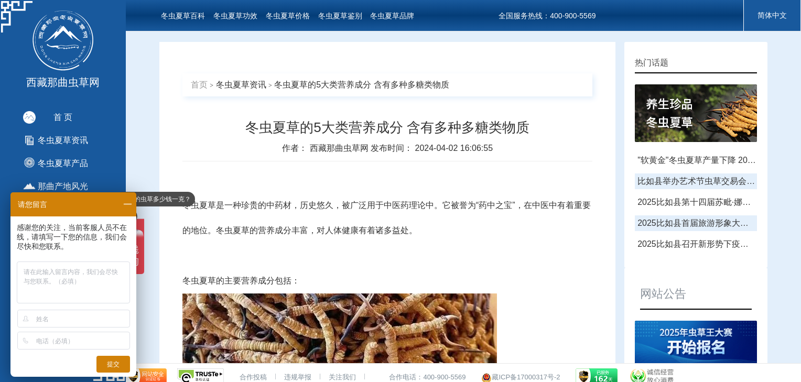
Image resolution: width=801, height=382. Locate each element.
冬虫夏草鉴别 (340, 16)
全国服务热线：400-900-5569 (547, 16)
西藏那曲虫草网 (340, 148)
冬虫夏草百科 (183, 16)
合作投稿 (253, 377)
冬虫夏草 (199, 205)
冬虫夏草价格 (288, 16)
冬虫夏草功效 (235, 16)
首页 (199, 84)
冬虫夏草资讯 (241, 84)
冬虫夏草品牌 (392, 16)
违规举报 (297, 377)
